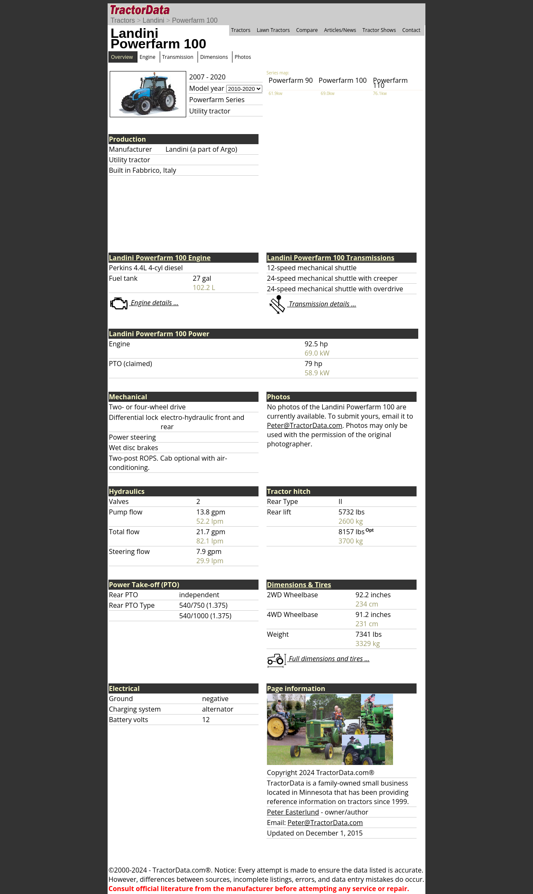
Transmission (177, 57)
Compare (307, 30)
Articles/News (340, 30)
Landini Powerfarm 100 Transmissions (330, 257)
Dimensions (214, 57)
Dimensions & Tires (299, 584)
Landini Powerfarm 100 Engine (160, 257)
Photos (243, 57)
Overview (122, 57)
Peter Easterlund (293, 812)
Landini (153, 20)
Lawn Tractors (273, 30)
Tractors (123, 20)
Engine (148, 57)
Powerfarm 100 (195, 20)
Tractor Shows (379, 30)
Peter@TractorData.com (304, 425)
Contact (411, 30)
